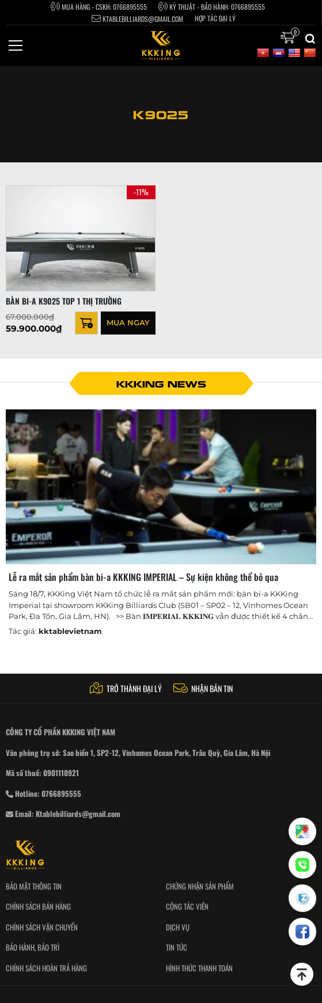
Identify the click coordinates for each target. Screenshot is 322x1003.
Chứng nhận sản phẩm (200, 886)
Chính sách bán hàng (38, 906)
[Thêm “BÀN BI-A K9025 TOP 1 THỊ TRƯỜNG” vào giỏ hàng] (86, 323)
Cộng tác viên (187, 906)
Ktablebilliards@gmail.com (137, 18)
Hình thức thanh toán (199, 968)
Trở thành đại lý (126, 688)
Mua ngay (128, 322)
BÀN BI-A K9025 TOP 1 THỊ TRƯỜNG (64, 301)
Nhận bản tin (203, 688)
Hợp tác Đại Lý (215, 18)
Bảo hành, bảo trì (32, 947)
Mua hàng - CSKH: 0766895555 (99, 6)
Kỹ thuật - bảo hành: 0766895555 (211, 6)
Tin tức (176, 947)
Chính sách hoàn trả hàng (46, 968)
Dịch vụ (178, 927)
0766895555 (61, 793)
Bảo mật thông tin (34, 886)
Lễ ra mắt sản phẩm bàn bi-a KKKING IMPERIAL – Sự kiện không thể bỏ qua (143, 577)
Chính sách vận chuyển (42, 927)
